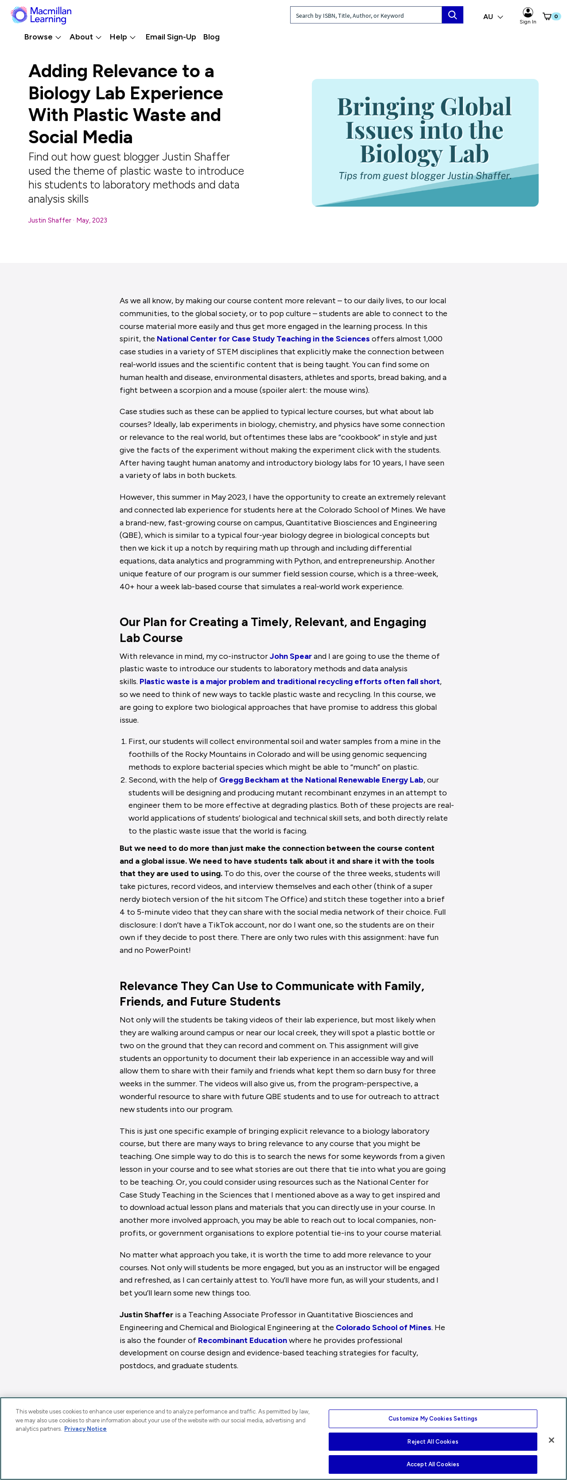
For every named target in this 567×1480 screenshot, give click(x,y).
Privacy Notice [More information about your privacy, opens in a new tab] (85, 1428)
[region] (283, 1438)
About (86, 37)
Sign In (528, 16)
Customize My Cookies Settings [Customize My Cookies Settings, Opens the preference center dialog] (433, 1418)
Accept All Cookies (433, 1464)
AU (493, 16)
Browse (43, 37)
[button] (543, 16)
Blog (211, 37)
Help (123, 37)
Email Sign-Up (171, 37)
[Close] (551, 1440)
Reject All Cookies (433, 1441)
